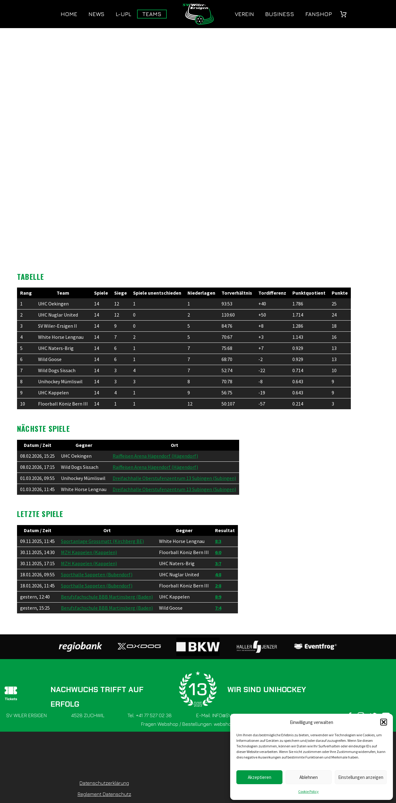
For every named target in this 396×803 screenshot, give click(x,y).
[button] (384, 722)
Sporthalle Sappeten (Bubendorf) (96, 574)
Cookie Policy (308, 791)
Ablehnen (308, 777)
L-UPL (123, 14)
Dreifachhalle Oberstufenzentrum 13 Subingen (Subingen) (174, 478)
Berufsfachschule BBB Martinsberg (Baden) (107, 597)
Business (279, 14)
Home (69, 14)
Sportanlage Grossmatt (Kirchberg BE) (102, 541)
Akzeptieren (259, 777)
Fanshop (318, 14)
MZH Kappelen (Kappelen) (89, 552)
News (96, 14)
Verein (244, 14)
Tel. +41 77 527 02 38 (149, 715)
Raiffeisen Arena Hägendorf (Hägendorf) (155, 456)
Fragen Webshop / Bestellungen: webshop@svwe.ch (198, 724)
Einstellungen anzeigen (360, 777)
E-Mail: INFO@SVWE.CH (221, 715)
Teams (151, 14)
